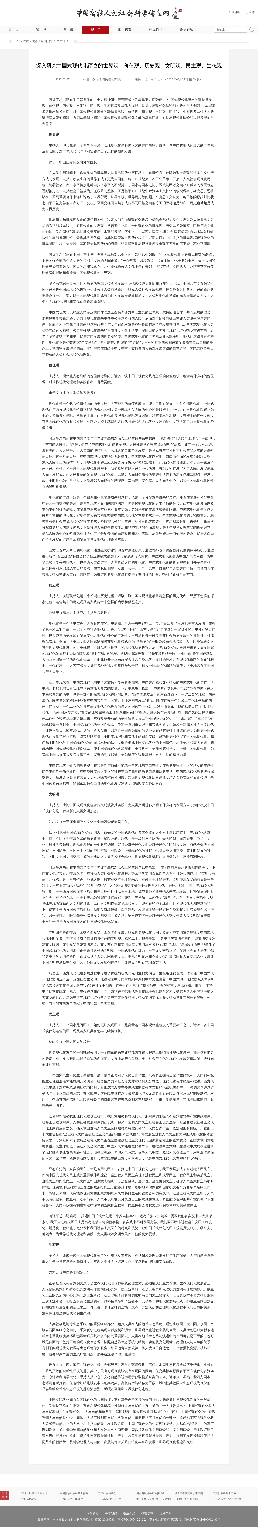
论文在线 (187, 29)
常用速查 (125, 29)
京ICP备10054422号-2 (131, 1519)
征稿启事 (147, 1513)
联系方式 (129, 1513)
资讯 (68, 29)
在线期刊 (156, 29)
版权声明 (165, 1513)
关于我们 (111, 1513)
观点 (96, 29)
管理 (41, 29)
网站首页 (93, 1513)
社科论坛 (47, 41)
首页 (14, 29)
